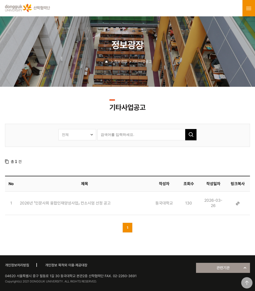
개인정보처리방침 (17, 265)
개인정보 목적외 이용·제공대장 (66, 265)
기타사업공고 (142, 61)
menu (248, 8)
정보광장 (120, 61)
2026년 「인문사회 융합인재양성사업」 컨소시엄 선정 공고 (65, 203)
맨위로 (246, 282)
